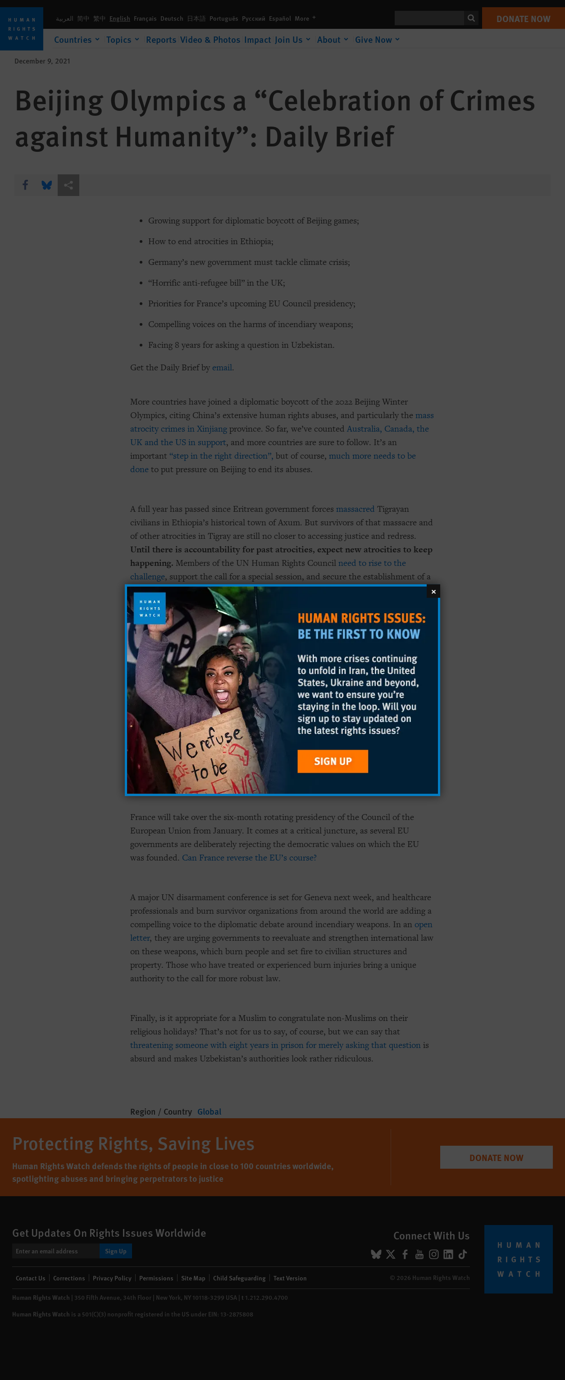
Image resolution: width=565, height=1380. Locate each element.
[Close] (433, 590)
